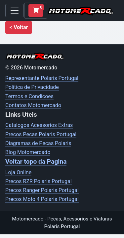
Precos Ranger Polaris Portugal (42, 190)
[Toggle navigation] (14, 10)
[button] (18, 27)
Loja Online (18, 172)
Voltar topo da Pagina (35, 161)
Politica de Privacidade (32, 87)
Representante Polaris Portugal (41, 78)
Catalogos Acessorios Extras (39, 125)
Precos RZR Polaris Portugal (38, 181)
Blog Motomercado (27, 152)
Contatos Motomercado (33, 105)
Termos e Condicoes (29, 96)
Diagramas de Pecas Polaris (38, 143)
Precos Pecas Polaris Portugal (40, 134)
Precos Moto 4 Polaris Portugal (42, 199)
